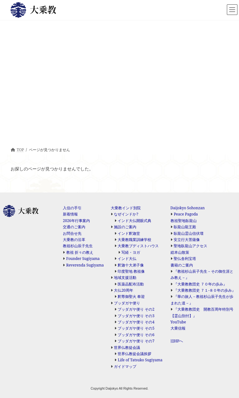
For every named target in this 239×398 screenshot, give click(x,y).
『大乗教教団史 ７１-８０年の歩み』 (205, 290)
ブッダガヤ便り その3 (136, 315)
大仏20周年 (123, 290)
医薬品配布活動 (131, 284)
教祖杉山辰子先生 (78, 245)
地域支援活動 (125, 277)
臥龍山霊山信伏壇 (189, 233)
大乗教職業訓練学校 (134, 239)
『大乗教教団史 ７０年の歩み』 (200, 284)
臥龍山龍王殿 (185, 226)
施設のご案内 (125, 226)
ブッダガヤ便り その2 (136, 309)
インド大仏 (127, 258)
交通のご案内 (74, 226)
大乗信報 (178, 328)
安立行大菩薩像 (187, 239)
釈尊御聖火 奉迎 (131, 296)
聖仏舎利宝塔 (185, 258)
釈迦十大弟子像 (131, 265)
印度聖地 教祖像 (131, 271)
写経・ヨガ (130, 252)
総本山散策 (180, 252)
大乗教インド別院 (126, 208)
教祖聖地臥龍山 (184, 220)
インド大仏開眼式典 (134, 220)
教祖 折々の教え (79, 252)
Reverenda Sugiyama (85, 265)
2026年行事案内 (76, 220)
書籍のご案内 (182, 265)
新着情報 (70, 214)
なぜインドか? (126, 214)
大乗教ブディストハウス (138, 245)
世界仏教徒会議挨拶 (134, 353)
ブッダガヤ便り (127, 303)
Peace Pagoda (186, 214)
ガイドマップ (125, 366)
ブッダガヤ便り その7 (136, 341)
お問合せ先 (72, 233)
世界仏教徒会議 (127, 347)
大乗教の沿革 (74, 239)
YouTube (178, 322)
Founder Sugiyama (83, 258)
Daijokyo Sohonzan (188, 208)
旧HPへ (177, 341)
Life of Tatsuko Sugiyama (140, 360)
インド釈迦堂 (129, 233)
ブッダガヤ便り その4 (136, 322)
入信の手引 (72, 208)
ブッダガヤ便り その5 (136, 328)
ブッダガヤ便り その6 (136, 334)
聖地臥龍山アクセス (190, 245)
